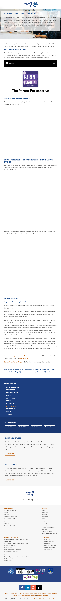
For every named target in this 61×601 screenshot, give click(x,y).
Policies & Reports (9, 553)
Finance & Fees (8, 547)
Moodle (45, 595)
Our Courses (11, 398)
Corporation (45, 514)
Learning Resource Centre (11, 551)
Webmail (39, 595)
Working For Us (48, 549)
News (43, 520)
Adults (8, 395)
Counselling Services (9, 545)
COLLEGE (44, 508)
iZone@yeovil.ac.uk (49, 541)
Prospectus (7, 555)
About (8, 401)
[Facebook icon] (22, 587)
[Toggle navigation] (35, 4)
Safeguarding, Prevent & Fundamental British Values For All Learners (21, 557)
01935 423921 (48, 539)
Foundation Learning (9, 518)
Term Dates (44, 529)
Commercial (10, 409)
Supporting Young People (48, 527)
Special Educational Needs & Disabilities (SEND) (16, 539)
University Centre (13, 387)
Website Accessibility (49, 547)
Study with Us (11, 406)
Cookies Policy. (38, 598)
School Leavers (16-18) (10, 510)
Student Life (10, 403)
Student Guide (8, 560)
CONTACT (47, 537)
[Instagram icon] (33, 587)
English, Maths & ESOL (10, 525)
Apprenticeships (12, 392)
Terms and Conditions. (49, 598)
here (24, 234)
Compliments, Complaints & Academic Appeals (16, 543)
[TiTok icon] (39, 587)
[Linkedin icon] (27, 587)
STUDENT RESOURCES (11, 537)
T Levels (6, 512)
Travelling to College (47, 531)
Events (8, 411)
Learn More (10, 453)
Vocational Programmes (10, 516)
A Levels (6, 514)
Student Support (8, 558)
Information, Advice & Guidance (12, 549)
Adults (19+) (7, 524)
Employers (47, 543)
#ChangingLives (30, 499)
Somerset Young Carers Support (14, 356)
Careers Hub (10, 390)
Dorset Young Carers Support (13, 362)
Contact (9, 414)
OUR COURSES (8, 508)
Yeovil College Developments (49, 533)
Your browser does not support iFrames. (30, 76)
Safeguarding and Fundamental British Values (38, 593)
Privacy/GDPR (19, 593)
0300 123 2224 (23, 358)
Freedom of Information (50, 545)
